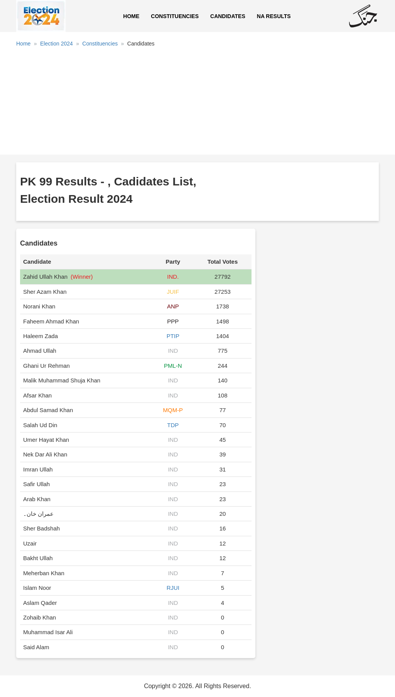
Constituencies (175, 16)
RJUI (173, 587)
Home (131, 16)
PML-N (173, 365)
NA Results (274, 16)
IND (173, 350)
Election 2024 (56, 43)
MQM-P (173, 410)
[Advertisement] (197, 104)
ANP (173, 306)
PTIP (173, 336)
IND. (173, 276)
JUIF (173, 291)
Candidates (227, 16)
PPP (173, 321)
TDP (173, 425)
